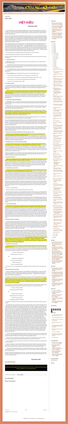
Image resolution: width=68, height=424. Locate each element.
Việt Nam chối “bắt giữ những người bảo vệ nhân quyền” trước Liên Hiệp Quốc (57, 33)
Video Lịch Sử (11, 12)
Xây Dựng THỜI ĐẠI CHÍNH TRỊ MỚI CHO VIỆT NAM (57, 131)
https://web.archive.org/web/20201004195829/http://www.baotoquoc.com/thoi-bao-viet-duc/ (57, 269)
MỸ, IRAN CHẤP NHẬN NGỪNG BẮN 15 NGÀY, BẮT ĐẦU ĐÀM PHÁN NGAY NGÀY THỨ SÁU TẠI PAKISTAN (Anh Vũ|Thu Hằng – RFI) (57, 252)
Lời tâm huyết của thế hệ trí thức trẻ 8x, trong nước (57, 198)
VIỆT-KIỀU (54, 123)
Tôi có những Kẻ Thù (56, 120)
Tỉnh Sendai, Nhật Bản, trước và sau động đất (58, 110)
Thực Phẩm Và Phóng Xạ (57, 112)
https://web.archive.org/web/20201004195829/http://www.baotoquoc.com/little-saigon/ (57, 273)
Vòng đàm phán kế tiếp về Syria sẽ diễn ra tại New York (57, 292)
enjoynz (36, 418)
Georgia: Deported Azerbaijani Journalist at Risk (57, 343)
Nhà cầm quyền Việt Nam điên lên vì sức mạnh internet (57, 180)
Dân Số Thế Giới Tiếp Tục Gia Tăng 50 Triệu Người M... (58, 79)
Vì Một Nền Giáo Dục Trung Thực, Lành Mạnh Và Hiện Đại (58, 86)
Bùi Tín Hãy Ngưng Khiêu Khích (57, 317)
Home (5, 12)
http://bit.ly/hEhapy (10, 362)
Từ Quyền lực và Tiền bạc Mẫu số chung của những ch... (57, 220)
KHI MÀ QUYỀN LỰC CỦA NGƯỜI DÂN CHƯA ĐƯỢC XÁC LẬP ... (57, 188)
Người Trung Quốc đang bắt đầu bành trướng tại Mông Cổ (57, 171)
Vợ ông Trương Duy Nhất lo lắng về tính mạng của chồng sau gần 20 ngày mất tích (57, 26)
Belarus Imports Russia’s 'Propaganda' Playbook (56, 345)
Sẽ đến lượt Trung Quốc (57, 83)
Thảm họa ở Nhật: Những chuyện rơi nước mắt (57, 138)
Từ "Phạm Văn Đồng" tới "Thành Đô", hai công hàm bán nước (57, 315)
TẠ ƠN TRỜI (54, 290)
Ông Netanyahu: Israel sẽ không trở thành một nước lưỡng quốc (57, 298)
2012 (53, 50)
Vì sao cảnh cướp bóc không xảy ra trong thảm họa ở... (57, 126)
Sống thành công (56, 153)
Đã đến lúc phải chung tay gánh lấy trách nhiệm (57, 168)
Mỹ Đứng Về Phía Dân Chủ (57, 205)
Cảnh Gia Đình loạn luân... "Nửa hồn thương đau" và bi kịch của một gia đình (57, 326)
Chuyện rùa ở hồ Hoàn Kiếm (57, 178)
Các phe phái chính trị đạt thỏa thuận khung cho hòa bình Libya (57, 295)
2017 (53, 43)
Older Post (45, 409)
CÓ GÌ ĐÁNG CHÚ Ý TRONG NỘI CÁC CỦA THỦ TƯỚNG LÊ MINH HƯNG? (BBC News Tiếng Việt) (57, 248)
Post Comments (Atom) (14, 411)
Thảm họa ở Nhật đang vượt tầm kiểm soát (57, 136)
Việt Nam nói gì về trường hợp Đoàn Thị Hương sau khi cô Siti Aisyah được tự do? (57, 23)
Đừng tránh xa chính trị (57, 154)
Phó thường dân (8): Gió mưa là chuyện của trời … (58, 195)
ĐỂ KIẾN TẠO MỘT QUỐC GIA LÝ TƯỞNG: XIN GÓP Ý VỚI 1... (58, 203)
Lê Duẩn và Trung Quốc (56, 331)
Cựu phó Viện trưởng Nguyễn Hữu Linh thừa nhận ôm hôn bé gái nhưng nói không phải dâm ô (57, 37)
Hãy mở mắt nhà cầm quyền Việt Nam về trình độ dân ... (57, 105)
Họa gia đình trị (55, 183)
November (55, 54)
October (54, 56)
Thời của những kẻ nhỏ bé (57, 113)
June (54, 62)
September (55, 57)
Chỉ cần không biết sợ (56, 158)
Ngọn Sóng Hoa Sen (56, 232)
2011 (53, 52)
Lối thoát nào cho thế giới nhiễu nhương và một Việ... (58, 81)
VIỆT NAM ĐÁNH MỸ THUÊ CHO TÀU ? (57, 160)
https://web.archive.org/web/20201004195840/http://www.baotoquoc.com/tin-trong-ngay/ (57, 280)
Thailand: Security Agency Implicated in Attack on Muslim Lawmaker (57, 348)
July (54, 60)
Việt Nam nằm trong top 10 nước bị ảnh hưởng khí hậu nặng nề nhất (57, 301)
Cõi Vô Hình (55, 94)
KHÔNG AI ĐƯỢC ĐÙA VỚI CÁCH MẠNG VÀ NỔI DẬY (57, 217)
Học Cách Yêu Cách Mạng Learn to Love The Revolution (57, 223)
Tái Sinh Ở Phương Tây (57, 141)
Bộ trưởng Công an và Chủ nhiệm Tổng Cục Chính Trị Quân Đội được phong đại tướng (57, 30)
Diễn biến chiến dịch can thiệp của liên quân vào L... (58, 97)
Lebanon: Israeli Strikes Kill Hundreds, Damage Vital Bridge (56, 351)
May (54, 63)
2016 (53, 44)
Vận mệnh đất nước (56, 67)
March (54, 66)
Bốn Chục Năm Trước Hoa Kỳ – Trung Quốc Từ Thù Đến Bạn (58, 185)
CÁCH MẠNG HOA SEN (57, 147)
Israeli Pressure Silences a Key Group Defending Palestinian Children (57, 354)
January (54, 235)
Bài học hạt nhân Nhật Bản (57, 122)
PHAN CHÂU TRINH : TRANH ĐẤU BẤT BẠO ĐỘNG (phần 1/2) (57, 92)
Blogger (43, 418)
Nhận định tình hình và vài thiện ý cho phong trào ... (57, 99)
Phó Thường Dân (55, 337)
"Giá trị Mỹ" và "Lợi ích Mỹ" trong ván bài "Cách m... (57, 156)
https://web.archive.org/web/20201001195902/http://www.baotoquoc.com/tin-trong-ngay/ (57, 284)
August (54, 59)
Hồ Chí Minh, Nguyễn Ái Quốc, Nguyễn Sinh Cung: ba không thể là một (57, 334)
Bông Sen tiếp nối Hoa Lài (57, 191)
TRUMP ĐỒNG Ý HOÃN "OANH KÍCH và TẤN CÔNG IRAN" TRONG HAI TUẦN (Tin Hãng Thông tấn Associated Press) (57, 243)
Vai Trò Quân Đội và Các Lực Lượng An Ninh (58, 72)
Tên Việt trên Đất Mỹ (56, 228)
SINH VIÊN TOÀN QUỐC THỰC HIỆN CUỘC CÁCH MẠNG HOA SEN (58, 212)
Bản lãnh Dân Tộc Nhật (57, 140)
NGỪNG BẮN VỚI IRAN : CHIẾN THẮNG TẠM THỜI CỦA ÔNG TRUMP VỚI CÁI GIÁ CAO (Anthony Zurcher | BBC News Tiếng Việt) (57, 257)
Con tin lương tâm (56, 143)
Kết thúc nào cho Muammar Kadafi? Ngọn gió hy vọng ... (57, 102)
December (55, 53)
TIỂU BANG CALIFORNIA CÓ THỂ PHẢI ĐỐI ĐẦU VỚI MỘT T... (57, 128)
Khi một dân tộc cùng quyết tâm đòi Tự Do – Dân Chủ (57, 230)
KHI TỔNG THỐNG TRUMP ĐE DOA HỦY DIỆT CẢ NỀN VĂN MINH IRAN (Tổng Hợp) (57, 261)
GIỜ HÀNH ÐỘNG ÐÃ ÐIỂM (57, 214)
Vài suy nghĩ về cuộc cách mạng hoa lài (57, 193)
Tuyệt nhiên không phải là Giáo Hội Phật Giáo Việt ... (58, 209)
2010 (53, 237)
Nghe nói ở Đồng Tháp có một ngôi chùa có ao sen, (58, 145)
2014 (53, 47)
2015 (53, 46)
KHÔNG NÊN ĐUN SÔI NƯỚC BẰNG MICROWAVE (57, 163)
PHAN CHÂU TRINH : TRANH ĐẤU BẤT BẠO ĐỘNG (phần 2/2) (57, 89)
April (54, 65)
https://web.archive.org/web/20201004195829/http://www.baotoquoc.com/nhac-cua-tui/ (57, 276)
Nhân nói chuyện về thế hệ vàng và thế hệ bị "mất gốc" (58, 207)
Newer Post (7, 409)
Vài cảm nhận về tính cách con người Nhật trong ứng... (57, 116)
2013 (53, 49)
